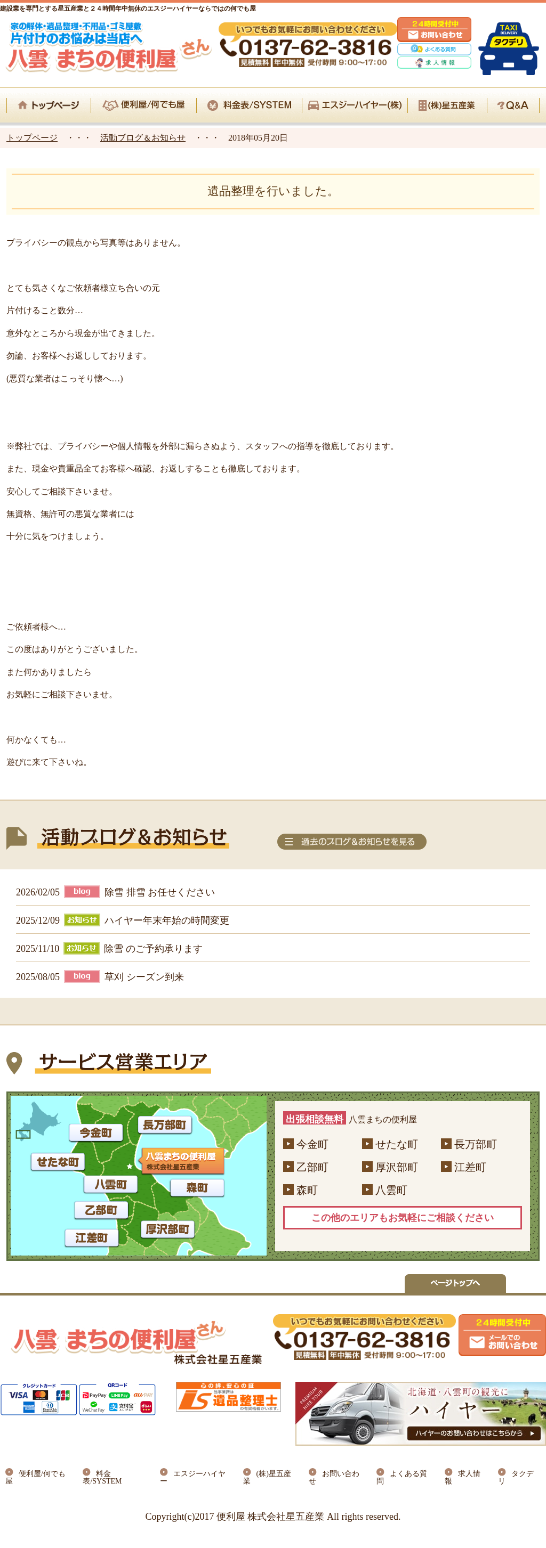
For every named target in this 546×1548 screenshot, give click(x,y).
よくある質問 (401, 1477)
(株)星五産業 (267, 1477)
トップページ (32, 137)
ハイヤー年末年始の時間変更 (167, 920)
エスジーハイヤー (193, 1477)
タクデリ (516, 1477)
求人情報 (462, 1477)
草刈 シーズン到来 (144, 977)
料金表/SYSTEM (102, 1477)
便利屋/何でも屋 (35, 1477)
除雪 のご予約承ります (153, 948)
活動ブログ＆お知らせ (143, 137)
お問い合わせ (334, 1477)
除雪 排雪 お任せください (160, 892)
